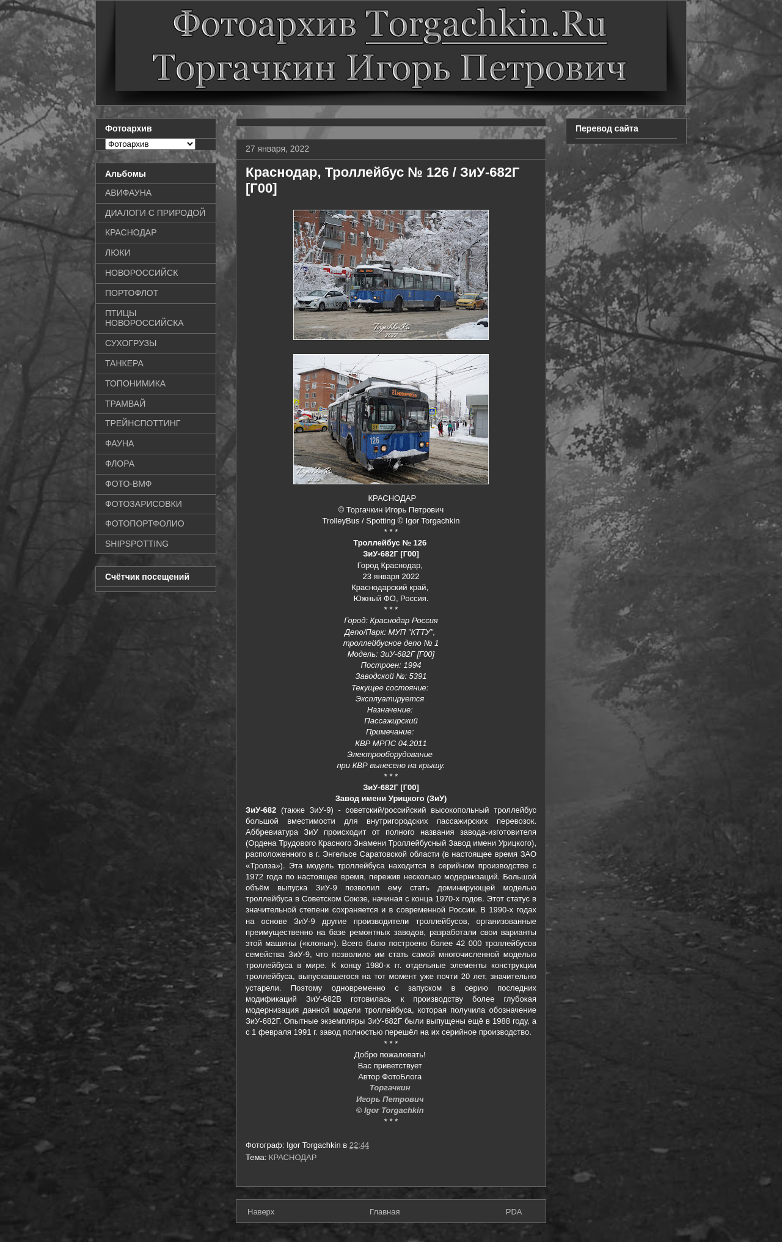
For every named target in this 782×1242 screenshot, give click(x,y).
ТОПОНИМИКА (135, 383)
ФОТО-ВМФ (128, 484)
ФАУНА (119, 443)
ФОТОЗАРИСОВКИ (143, 504)
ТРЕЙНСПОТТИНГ (142, 423)
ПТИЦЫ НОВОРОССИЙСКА (144, 318)
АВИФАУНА (128, 193)
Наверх (260, 1211)
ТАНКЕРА (124, 363)
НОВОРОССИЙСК (141, 273)
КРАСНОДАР (293, 1157)
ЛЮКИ (118, 252)
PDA (514, 1211)
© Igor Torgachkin (391, 1110)
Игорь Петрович (391, 1099)
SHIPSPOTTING (137, 544)
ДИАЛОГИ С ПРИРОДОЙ (155, 213)
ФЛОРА (119, 463)
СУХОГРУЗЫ (130, 343)
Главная (385, 1211)
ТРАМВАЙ (125, 403)
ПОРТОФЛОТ (131, 293)
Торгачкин (391, 1087)
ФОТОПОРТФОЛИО (145, 523)
